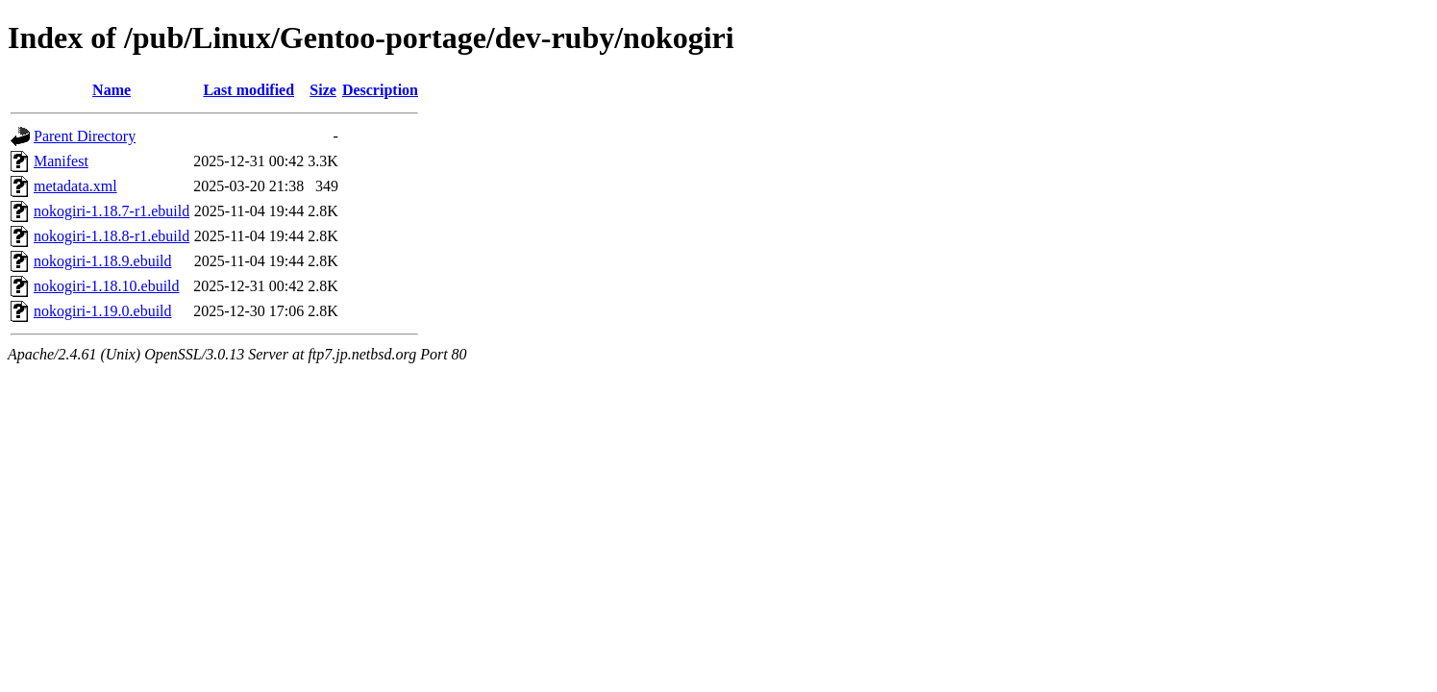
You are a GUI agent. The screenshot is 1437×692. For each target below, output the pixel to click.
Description (380, 90)
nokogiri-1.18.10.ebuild (107, 286)
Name (111, 90)
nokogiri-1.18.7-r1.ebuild (111, 211)
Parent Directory (85, 136)
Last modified (248, 90)
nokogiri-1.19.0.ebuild (103, 311)
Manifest (61, 161)
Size (323, 90)
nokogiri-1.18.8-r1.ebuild (111, 236)
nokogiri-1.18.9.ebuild (103, 261)
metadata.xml (75, 186)
